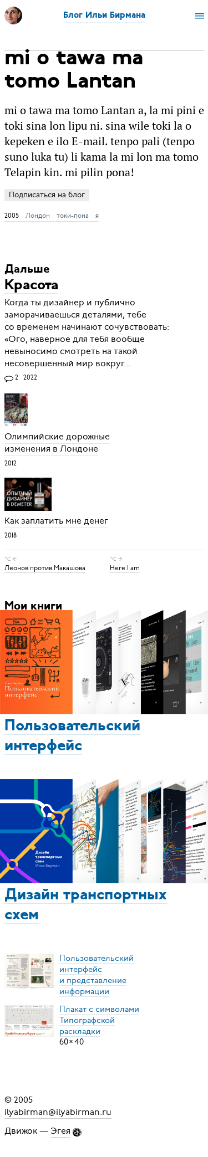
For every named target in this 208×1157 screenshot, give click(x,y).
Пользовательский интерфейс (72, 736)
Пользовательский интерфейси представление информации (96, 974)
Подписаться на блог (47, 195)
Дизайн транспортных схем (85, 905)
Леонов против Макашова (44, 568)
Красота (31, 285)
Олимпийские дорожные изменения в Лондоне (57, 443)
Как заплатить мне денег (56, 521)
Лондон (38, 215)
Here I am (125, 568)
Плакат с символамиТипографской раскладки (99, 1019)
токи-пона (73, 215)
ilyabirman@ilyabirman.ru (57, 1112)
